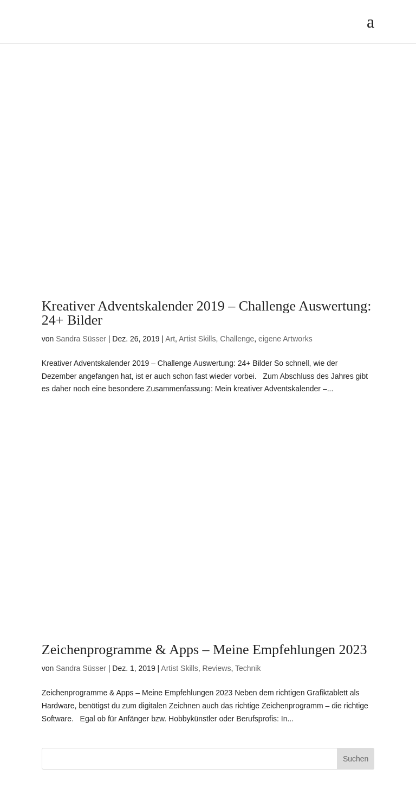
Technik (248, 668)
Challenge (237, 338)
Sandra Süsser (81, 338)
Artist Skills (197, 338)
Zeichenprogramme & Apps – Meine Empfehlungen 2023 (204, 649)
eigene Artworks (285, 338)
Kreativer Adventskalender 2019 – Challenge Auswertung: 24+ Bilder (207, 313)
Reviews (217, 668)
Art (170, 338)
